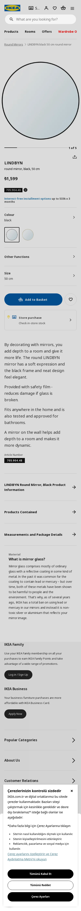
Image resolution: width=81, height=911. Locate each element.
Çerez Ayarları (41, 896)
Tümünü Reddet (40, 885)
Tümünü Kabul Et (41, 874)
